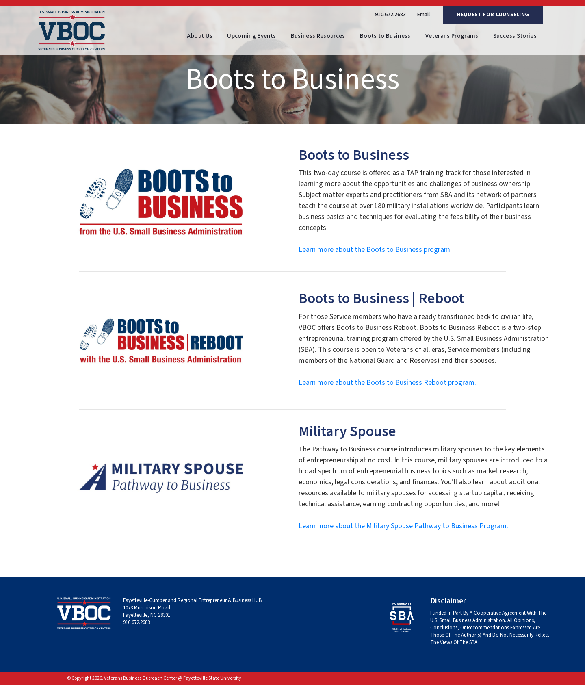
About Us (199, 36)
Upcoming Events (251, 36)
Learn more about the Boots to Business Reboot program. (387, 382)
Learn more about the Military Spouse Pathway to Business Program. (403, 526)
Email (423, 15)
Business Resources (318, 36)
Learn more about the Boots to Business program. (375, 250)
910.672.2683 (390, 15)
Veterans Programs (452, 36)
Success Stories (515, 36)
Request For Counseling (493, 15)
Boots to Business (385, 36)
